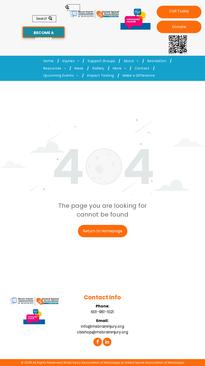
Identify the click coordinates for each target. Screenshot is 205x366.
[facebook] (97, 342)
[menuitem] (49, 61)
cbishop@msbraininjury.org (102, 332)
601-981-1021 (102, 312)
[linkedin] (107, 342)
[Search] (44, 18)
